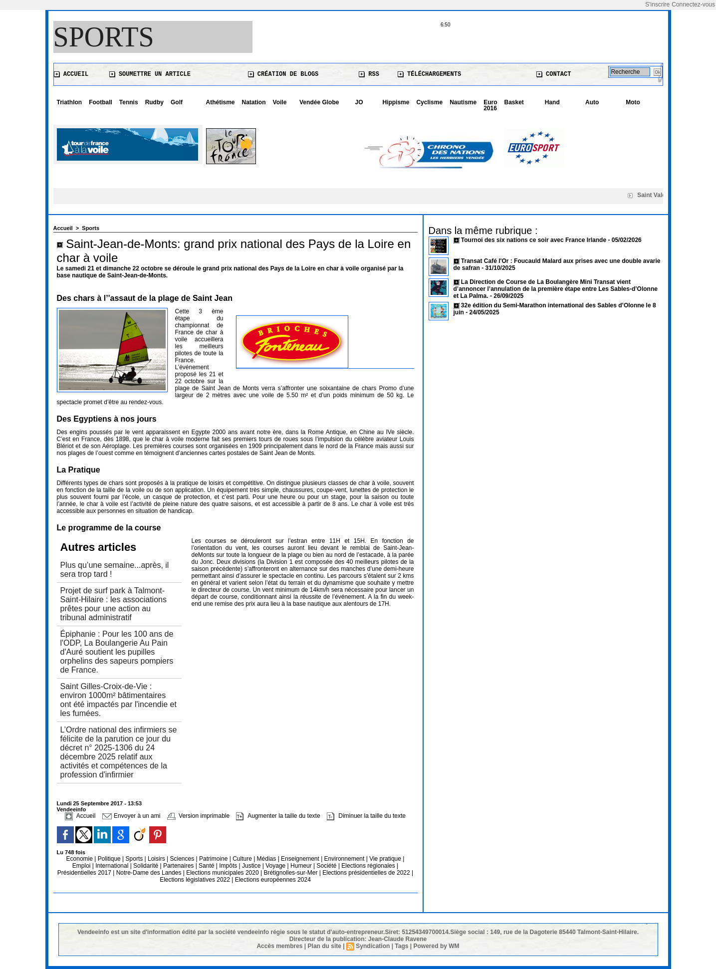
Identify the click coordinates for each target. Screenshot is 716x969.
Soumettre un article (150, 74)
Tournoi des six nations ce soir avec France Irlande (534, 240)
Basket (514, 102)
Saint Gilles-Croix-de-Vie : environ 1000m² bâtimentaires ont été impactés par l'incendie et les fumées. (118, 700)
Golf (177, 102)
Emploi (82, 865)
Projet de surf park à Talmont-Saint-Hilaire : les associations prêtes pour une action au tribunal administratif (113, 604)
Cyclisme (429, 102)
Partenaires (179, 865)
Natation (254, 102)
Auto (592, 102)
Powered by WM (437, 946)
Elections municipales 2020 (222, 872)
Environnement (344, 858)
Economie (80, 858)
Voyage (275, 865)
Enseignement (301, 858)
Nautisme (463, 102)
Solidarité (146, 865)
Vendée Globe (319, 102)
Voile (280, 102)
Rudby (154, 102)
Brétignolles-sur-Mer (291, 872)
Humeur (301, 865)
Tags (401, 946)
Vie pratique (386, 858)
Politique (110, 858)
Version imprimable (198, 815)
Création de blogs (283, 74)
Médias (267, 858)
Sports (103, 36)
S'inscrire (657, 4)
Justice (252, 865)
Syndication (373, 946)
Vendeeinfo (71, 809)
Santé (207, 865)
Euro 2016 (490, 105)
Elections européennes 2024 (273, 879)
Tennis (128, 102)
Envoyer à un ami (131, 815)
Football (100, 102)
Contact (553, 74)
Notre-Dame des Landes (149, 872)
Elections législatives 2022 (195, 879)
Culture (243, 858)
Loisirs (157, 858)
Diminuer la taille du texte (366, 815)
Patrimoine (214, 858)
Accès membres (279, 946)
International (112, 865)
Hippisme (395, 102)
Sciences (183, 858)
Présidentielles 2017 (85, 872)
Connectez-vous (693, 4)
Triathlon (69, 102)
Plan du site (324, 946)
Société (327, 865)
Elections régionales (369, 865)
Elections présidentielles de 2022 (366, 872)
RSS (369, 74)
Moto (633, 102)
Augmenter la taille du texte (278, 815)
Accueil (71, 74)
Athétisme (220, 102)
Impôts (228, 865)
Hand (552, 102)
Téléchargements (429, 74)
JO (359, 102)
